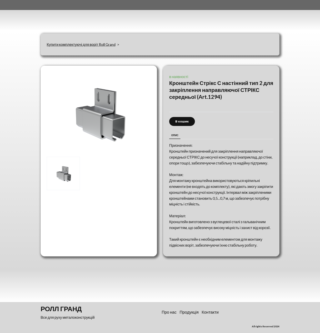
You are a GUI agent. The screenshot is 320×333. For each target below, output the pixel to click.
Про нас (169, 312)
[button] (182, 121)
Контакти (210, 312)
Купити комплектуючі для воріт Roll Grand (81, 44)
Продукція (189, 312)
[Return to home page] (61, 16)
